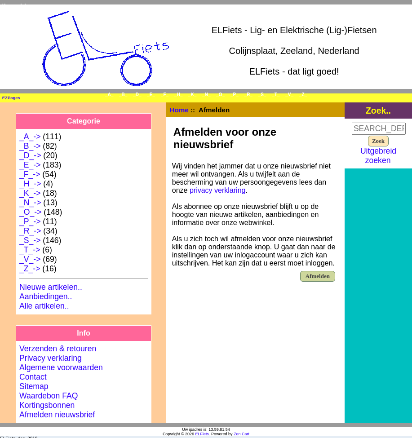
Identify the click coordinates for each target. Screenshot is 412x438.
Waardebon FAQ (48, 395)
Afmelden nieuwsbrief (57, 414)
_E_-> (29, 164)
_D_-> (30, 155)
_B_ (123, 94)
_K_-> (29, 193)
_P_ (234, 94)
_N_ (206, 94)
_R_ (248, 94)
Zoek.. (378, 110)
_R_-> (30, 230)
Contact (33, 376)
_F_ (164, 94)
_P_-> (29, 221)
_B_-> (29, 146)
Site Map (237, 428)
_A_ (109, 94)
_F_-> (29, 174)
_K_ (192, 94)
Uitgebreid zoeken (378, 155)
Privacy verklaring (50, 358)
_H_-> (30, 183)
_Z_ (303, 94)
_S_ (262, 94)
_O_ (220, 94)
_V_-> (29, 259)
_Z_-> (29, 268)
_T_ (275, 94)
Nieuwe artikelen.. (50, 287)
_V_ (289, 94)
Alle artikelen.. (44, 305)
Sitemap (34, 386)
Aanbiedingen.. (45, 296)
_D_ (137, 94)
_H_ (178, 94)
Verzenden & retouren (57, 348)
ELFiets (202, 434)
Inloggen (30, 5)
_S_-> (29, 240)
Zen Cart (241, 434)
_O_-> (30, 212)
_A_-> (29, 136)
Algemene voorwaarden (61, 367)
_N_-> (30, 202)
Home (8, 5)
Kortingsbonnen (47, 405)
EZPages (11, 97)
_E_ (151, 94)
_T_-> (29, 249)
